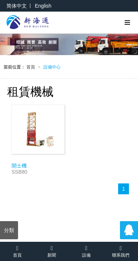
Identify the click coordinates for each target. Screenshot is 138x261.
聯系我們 (121, 251)
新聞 (52, 251)
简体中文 (17, 6)
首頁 (33, 67)
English (43, 6)
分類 (9, 230)
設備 (86, 251)
